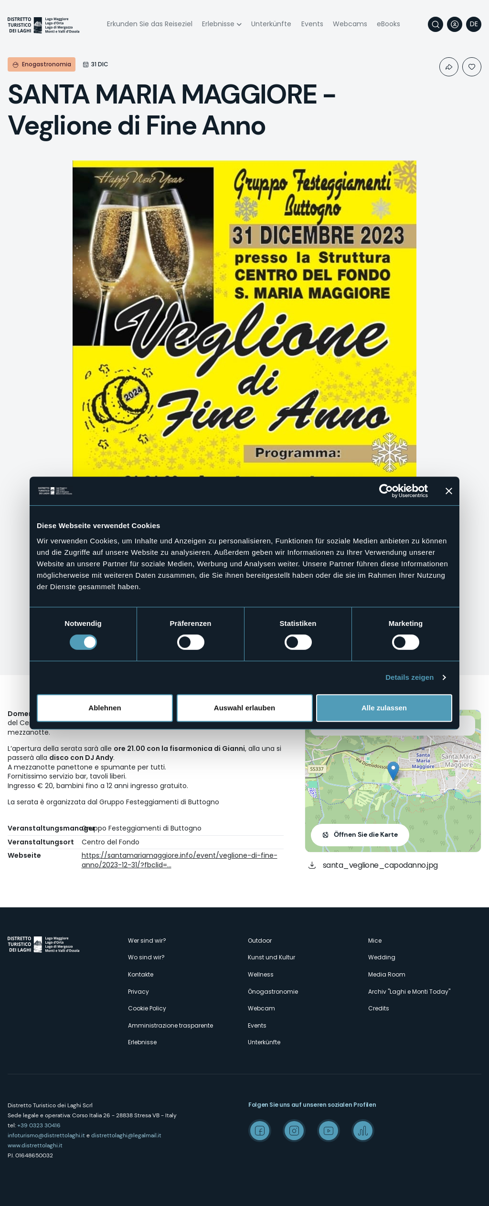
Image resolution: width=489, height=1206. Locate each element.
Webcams (350, 24)
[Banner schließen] (449, 491)
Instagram (294, 1130)
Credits (378, 1008)
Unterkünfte (271, 24)
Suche (435, 24)
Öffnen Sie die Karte (366, 834)
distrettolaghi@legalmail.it (126, 1135)
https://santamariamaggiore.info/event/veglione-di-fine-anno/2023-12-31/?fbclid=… (179, 860)
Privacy (138, 992)
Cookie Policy (147, 1008)
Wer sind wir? (147, 940)
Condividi (448, 66)
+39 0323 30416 (39, 1125)
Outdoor (260, 940)
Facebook (259, 1130)
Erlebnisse (218, 24)
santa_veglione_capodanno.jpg (380, 865)
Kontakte (140, 974)
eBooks (388, 24)
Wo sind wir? (146, 957)
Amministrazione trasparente (170, 1025)
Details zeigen (409, 677)
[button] (393, 771)
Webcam (261, 1008)
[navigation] (473, 24)
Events (312, 24)
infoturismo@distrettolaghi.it (46, 1135)
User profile (454, 24)
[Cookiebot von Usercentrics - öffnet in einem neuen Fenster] (386, 491)
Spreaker (362, 1130)
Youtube (328, 1130)
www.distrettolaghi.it (35, 1145)
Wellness (261, 974)
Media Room (386, 974)
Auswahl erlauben (244, 708)
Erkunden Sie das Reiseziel (149, 24)
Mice (375, 940)
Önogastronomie (273, 992)
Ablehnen (104, 708)
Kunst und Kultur (271, 957)
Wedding (381, 957)
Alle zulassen (384, 708)
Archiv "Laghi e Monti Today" (409, 992)
